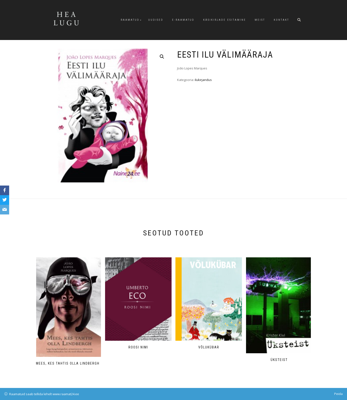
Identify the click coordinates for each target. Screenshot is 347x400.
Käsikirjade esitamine (224, 19)
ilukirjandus (203, 80)
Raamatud (130, 19)
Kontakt (281, 19)
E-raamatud (183, 19)
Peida (338, 394)
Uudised (155, 19)
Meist (260, 19)
